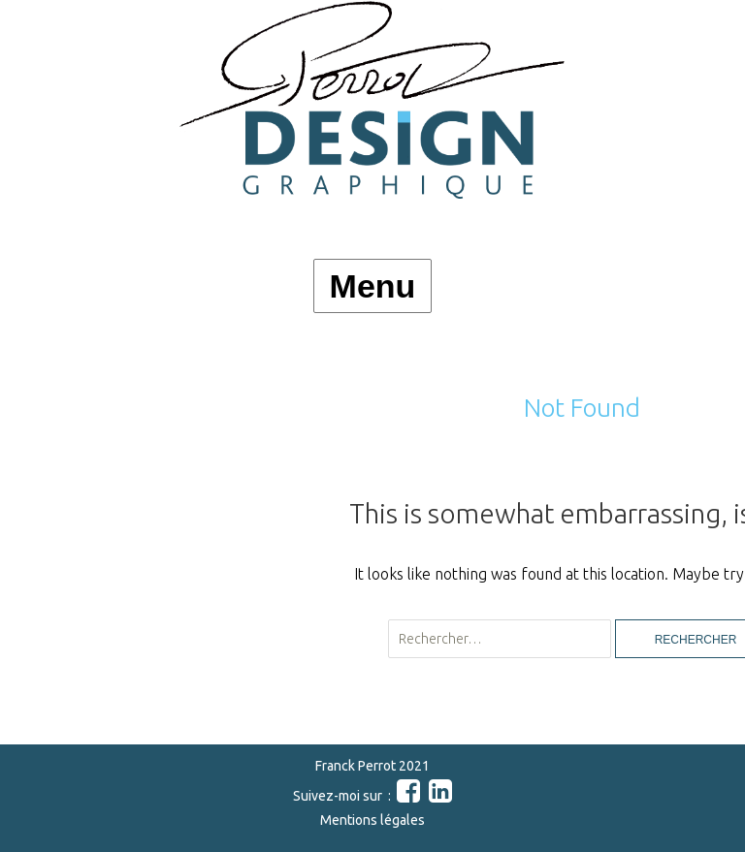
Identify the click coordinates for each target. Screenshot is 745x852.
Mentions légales (372, 820)
